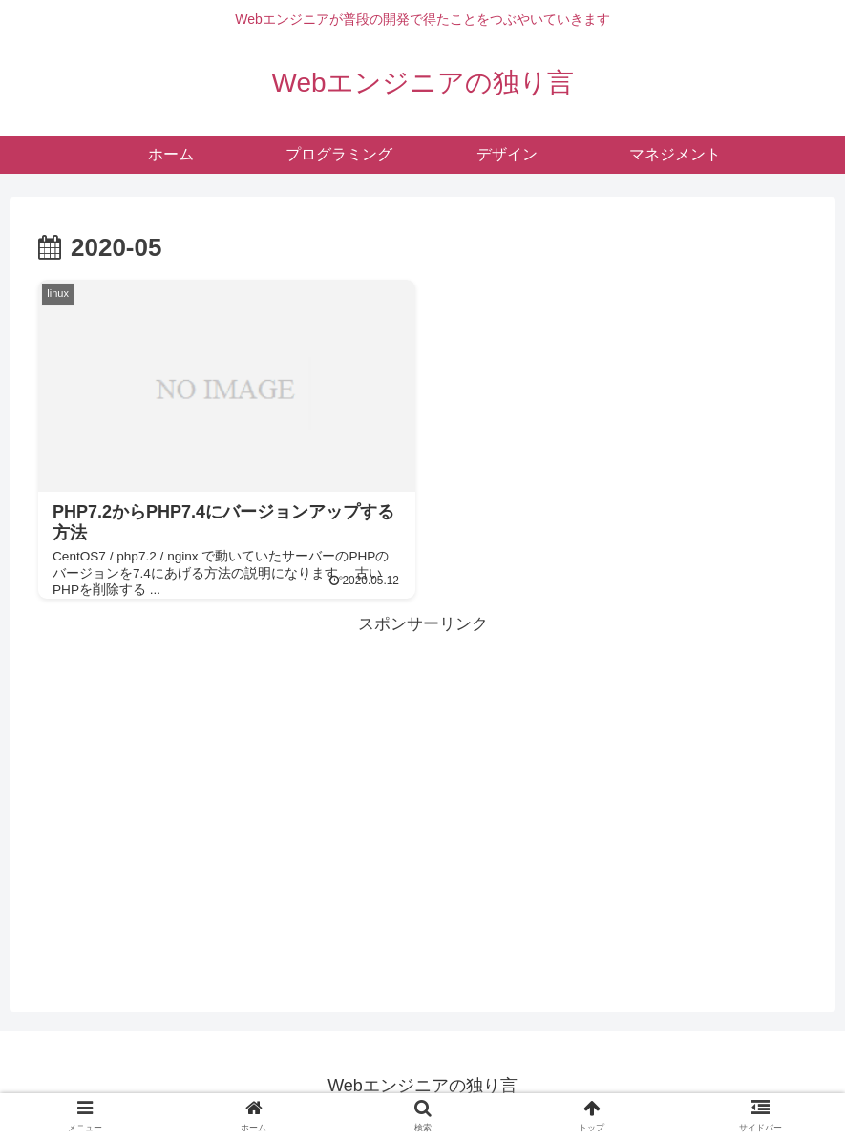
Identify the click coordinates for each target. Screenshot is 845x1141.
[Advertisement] (422, 773)
